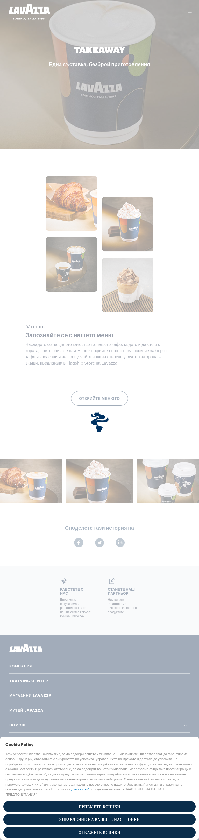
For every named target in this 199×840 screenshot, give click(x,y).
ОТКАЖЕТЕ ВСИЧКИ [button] (99, 832)
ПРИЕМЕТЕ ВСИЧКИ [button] (99, 806)
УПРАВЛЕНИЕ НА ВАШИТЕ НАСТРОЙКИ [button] (99, 819)
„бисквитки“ (80, 789)
